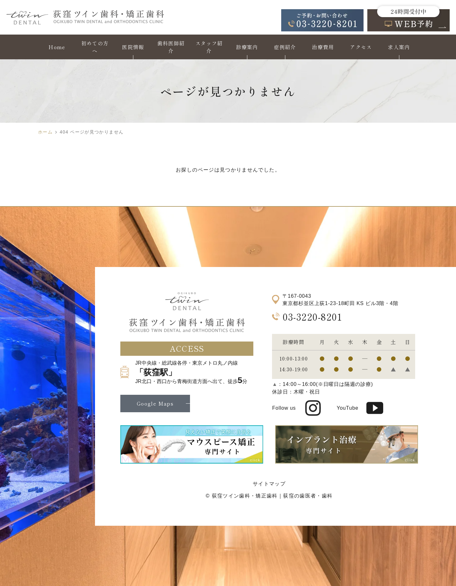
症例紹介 (285, 47)
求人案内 (399, 47)
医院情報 (133, 47)
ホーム (45, 131)
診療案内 (247, 47)
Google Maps (155, 403)
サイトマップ (269, 483)
